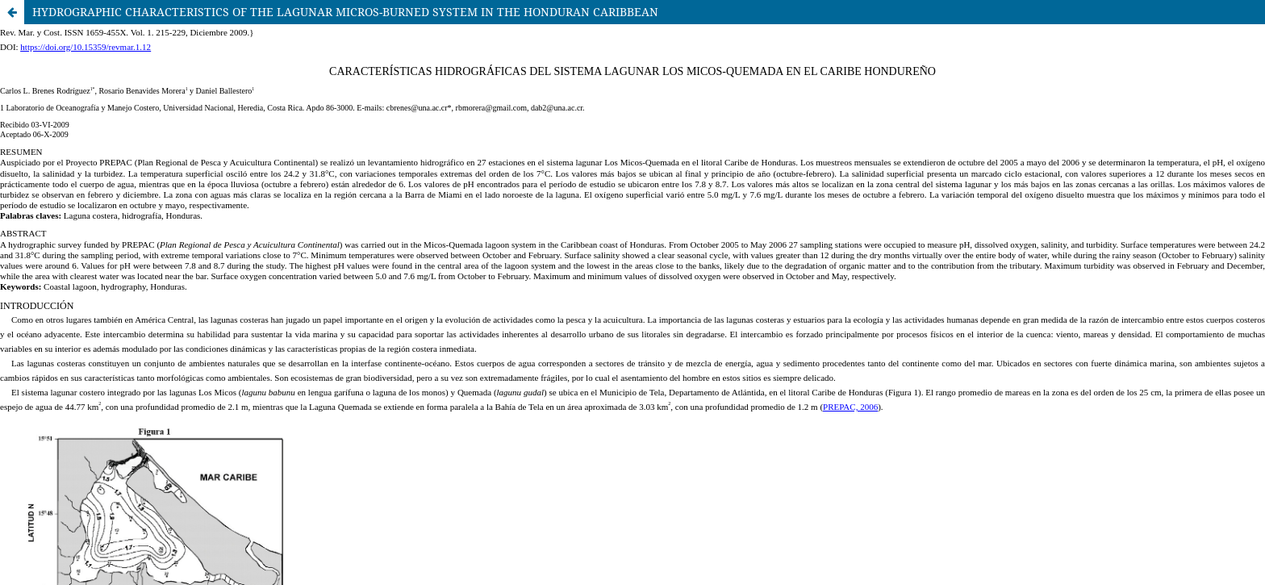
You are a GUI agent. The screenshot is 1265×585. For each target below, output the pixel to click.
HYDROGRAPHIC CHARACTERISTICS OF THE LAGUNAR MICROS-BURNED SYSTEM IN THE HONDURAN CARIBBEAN (345, 11)
